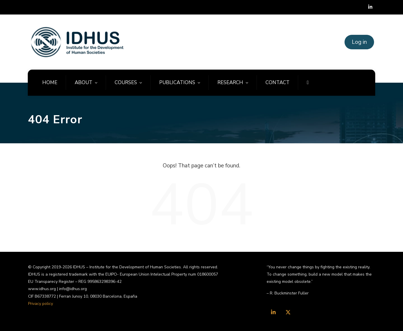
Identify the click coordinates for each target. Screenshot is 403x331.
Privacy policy (40, 303)
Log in (359, 42)
